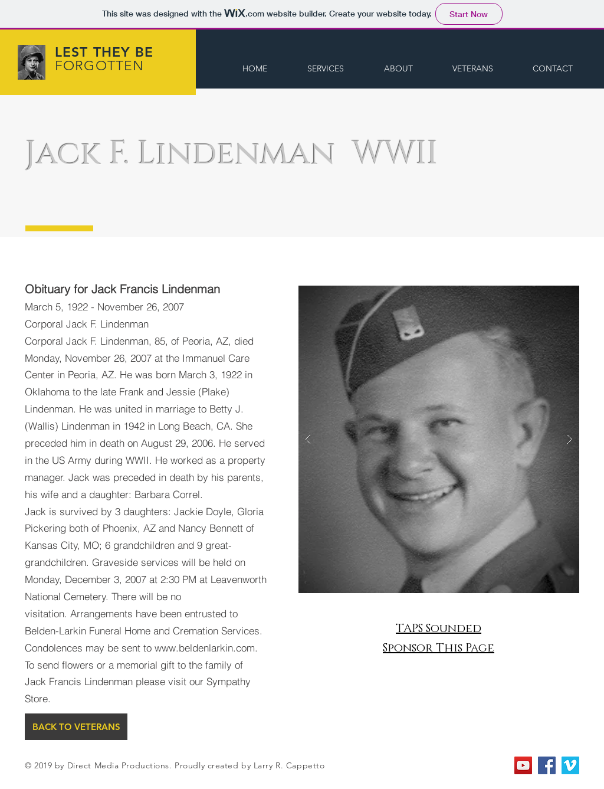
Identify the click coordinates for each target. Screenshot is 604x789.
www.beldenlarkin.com (205, 647)
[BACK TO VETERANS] (76, 726)
